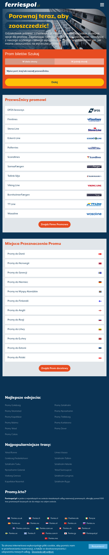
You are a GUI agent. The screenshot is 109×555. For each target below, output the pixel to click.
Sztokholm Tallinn (63, 458)
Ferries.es (16, 523)
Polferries (13, 147)
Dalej (54, 82)
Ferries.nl (53, 523)
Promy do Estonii (17, 348)
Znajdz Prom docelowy (54, 368)
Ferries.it (54, 518)
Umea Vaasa (61, 452)
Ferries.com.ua (46, 528)
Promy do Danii (16, 253)
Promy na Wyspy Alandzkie (23, 291)
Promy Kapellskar (13, 417)
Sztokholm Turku (12, 464)
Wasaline (13, 213)
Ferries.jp (72, 533)
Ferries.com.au (22, 528)
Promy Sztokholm (63, 405)
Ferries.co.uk (16, 518)
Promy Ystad (11, 428)
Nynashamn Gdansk (15, 470)
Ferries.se (13, 533)
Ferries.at (86, 528)
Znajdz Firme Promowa (54, 224)
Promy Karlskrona (63, 422)
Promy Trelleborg (63, 417)
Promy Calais (11, 434)
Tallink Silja (14, 175)
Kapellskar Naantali (14, 481)
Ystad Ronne (11, 452)
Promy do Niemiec (18, 282)
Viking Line (14, 185)
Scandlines (14, 157)
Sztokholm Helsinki (63, 464)
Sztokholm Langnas (64, 475)
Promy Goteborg (13, 405)
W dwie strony (29, 61)
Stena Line (13, 128)
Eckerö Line (14, 138)
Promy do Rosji (16, 319)
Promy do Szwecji (17, 272)
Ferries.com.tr (52, 533)
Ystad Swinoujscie (63, 470)
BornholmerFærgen (19, 194)
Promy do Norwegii (18, 263)
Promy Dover (60, 428)
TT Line (12, 204)
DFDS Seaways (16, 110)
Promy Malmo (11, 422)
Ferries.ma (53, 538)
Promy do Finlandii (18, 300)
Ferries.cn (72, 523)
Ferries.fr (36, 518)
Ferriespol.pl (92, 533)
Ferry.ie (92, 518)
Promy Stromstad (13, 411)
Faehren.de (74, 518)
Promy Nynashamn (64, 411)
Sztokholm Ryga (62, 481)
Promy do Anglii (16, 310)
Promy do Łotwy (17, 338)
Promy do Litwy (16, 329)
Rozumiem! (98, 546)
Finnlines (12, 119)
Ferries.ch (67, 528)
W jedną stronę (79, 61)
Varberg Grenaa (13, 475)
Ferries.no (35, 523)
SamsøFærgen (16, 166)
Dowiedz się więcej (43, 551)
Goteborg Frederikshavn (16, 458)
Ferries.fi (31, 533)
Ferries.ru (91, 523)
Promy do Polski (16, 357)
